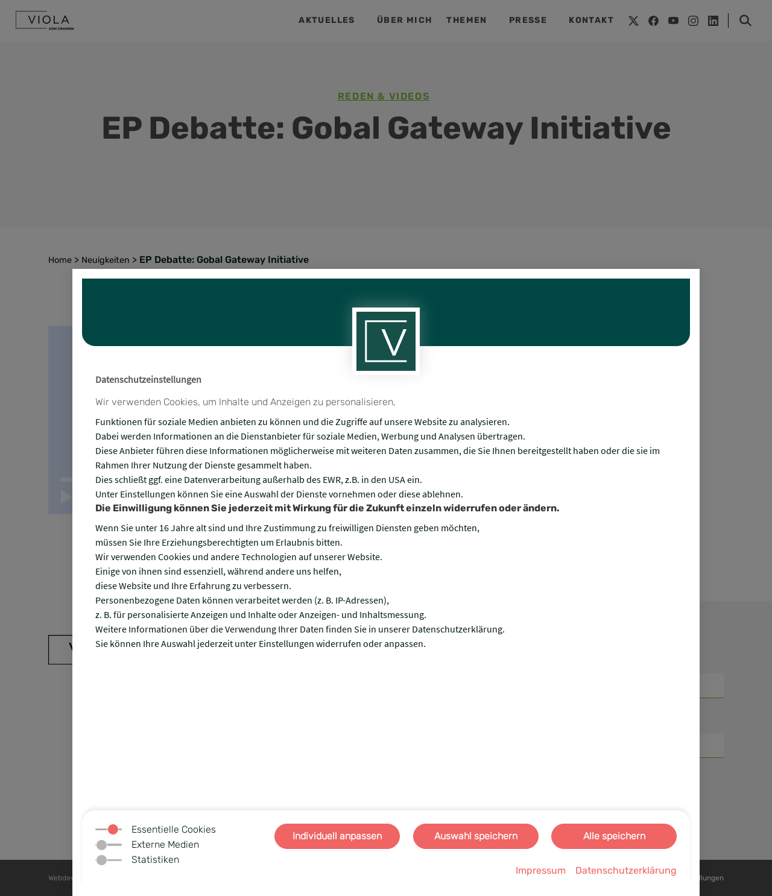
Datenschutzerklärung (626, 870)
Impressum (541, 870)
